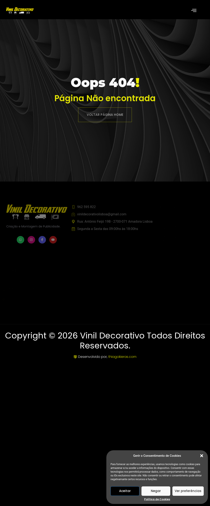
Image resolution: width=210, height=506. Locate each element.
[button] (202, 456)
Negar (156, 491)
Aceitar (125, 491)
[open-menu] (194, 11)
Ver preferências (188, 491)
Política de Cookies (157, 499)
